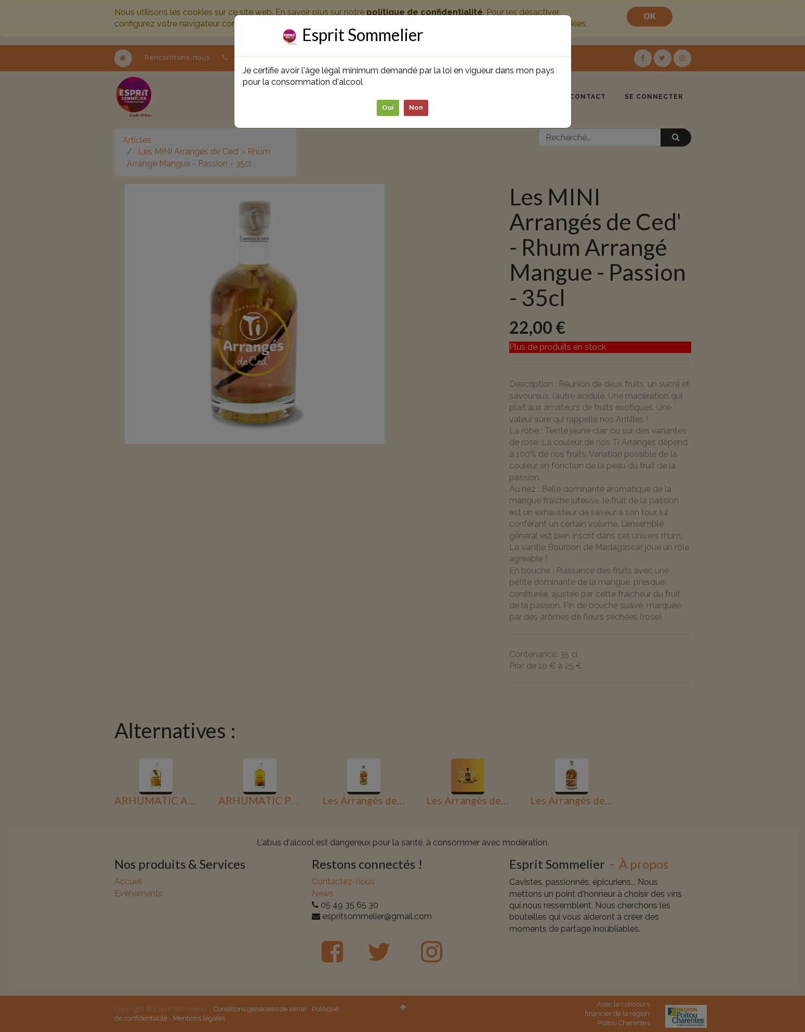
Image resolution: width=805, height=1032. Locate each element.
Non (416, 107)
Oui (388, 107)
